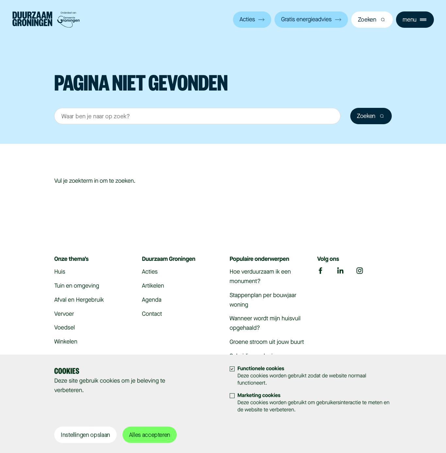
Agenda (151, 300)
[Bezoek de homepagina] (46, 20)
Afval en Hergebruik (79, 300)
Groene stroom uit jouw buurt (267, 342)
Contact (152, 314)
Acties (252, 20)
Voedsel (64, 328)
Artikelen (153, 286)
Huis (59, 272)
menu (415, 20)
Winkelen (65, 342)
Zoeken (371, 116)
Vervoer (64, 314)
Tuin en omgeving (76, 286)
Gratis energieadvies (311, 20)
